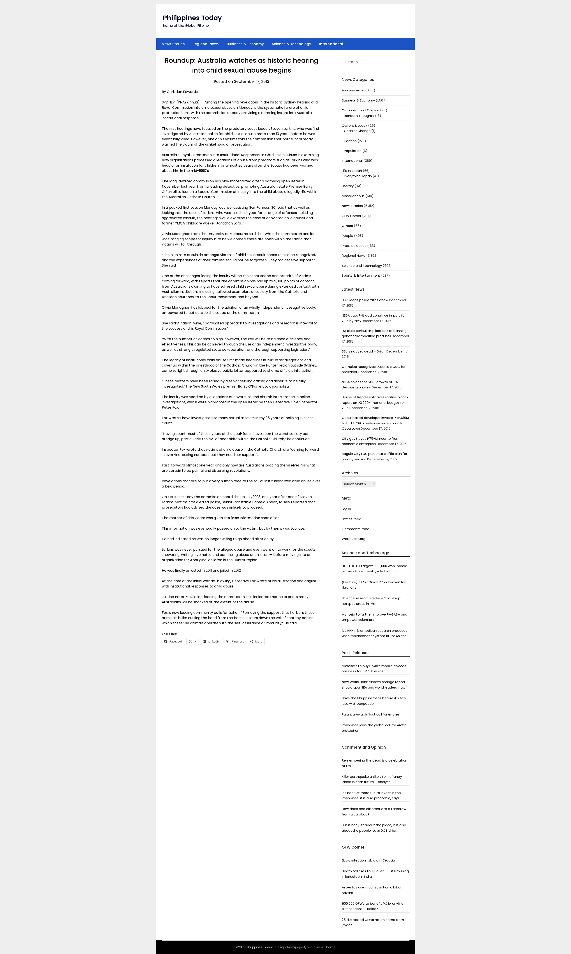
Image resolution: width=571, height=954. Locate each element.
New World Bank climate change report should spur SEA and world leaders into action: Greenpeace (373, 685)
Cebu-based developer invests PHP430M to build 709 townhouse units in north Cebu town (375, 423)
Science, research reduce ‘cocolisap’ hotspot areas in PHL (371, 601)
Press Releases (354, 245)
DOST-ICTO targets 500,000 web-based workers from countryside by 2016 (374, 568)
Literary (348, 186)
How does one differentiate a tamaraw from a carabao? (374, 811)
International (331, 44)
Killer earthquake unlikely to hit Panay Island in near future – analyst (372, 779)
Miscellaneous (353, 196)
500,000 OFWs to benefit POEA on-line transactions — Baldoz (373, 906)
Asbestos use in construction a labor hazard (372, 890)
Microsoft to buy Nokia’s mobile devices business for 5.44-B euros (374, 668)
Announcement (354, 90)
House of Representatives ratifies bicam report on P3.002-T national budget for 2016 (375, 402)
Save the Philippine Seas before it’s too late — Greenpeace (374, 701)
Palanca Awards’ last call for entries (371, 714)
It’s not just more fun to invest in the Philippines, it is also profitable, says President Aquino (371, 795)
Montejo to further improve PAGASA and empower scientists (374, 617)
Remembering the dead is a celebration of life (374, 763)
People (347, 235)
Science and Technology (362, 265)
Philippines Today (192, 18)
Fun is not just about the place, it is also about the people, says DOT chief (374, 828)
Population (352, 150)
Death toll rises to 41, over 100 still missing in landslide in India (375, 874)
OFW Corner (351, 216)
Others (347, 225)
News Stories (173, 44)
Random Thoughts (359, 115)
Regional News (206, 44)
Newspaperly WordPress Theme (311, 947)
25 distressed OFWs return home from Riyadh (373, 922)
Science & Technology (291, 44)
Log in (346, 509)
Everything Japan (358, 176)
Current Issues (353, 125)
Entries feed (351, 519)
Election (350, 141)
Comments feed (355, 529)
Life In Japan (352, 170)
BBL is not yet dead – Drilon (364, 351)
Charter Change (357, 130)
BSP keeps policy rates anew (365, 300)
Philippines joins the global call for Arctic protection (374, 728)
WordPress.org (353, 538)
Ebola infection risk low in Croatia (368, 860)
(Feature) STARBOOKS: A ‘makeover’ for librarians (373, 585)
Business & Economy (245, 44)
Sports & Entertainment (361, 275)
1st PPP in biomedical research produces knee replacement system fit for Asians (374, 633)
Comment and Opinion (360, 110)
